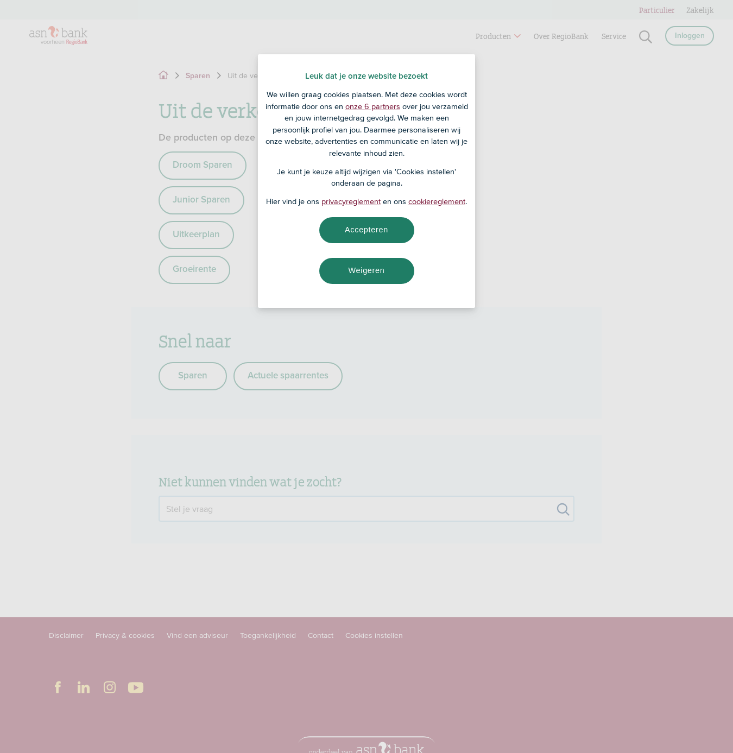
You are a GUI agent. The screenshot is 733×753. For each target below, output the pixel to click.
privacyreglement (351, 201)
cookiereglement (436, 201)
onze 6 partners (372, 106)
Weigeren (366, 270)
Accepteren (366, 229)
